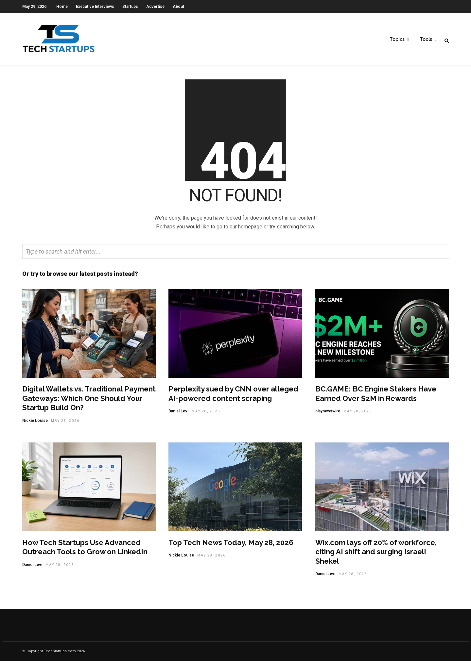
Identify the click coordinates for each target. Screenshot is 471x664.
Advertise (155, 6)
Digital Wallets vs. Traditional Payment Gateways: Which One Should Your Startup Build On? (89, 401)
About (178, 6)
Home (62, 6)
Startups (130, 6)
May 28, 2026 (65, 423)
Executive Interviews (95, 6)
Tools (426, 39)
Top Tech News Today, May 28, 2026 (230, 545)
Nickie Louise (35, 423)
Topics (397, 39)
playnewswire (327, 414)
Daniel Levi (178, 414)
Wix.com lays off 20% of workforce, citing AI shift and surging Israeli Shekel (376, 554)
